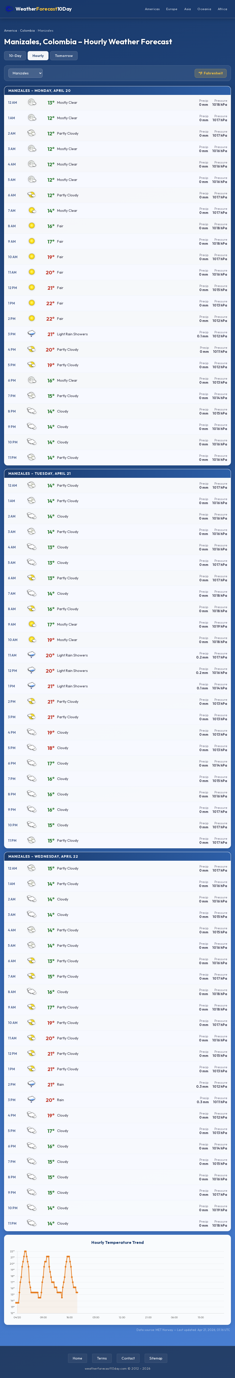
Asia (187, 9)
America (10, 30)
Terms (102, 1358)
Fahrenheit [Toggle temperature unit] (210, 73)
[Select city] (25, 73)
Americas (152, 9)
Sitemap (155, 1358)
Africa (222, 9)
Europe (171, 9)
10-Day (15, 55)
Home (77, 1358)
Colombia (27, 30)
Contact (128, 1358)
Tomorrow (64, 55)
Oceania (204, 9)
